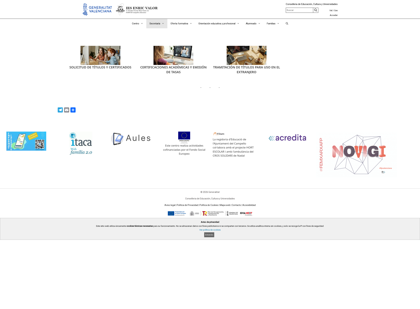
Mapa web (225, 205)
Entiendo (209, 235)
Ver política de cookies (210, 230)
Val (330, 10)
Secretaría (158, 23)
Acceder (334, 15)
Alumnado (255, 23)
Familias (275, 23)
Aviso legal (169, 205)
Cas (336, 10)
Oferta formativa (183, 23)
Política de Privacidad (187, 205)
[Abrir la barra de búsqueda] (287, 23)
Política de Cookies (209, 205)
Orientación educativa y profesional (220, 23)
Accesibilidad (249, 205)
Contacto (236, 205)
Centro (139, 23)
